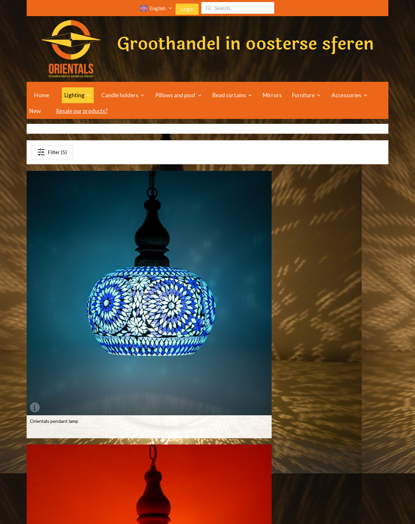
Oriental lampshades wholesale (62, 476)
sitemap (180, 512)
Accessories (349, 95)
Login (187, 9)
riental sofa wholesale (128, 454)
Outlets (255, 454)
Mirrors (272, 95)
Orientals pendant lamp (54, 262)
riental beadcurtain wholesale (136, 440)
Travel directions (264, 440)
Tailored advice (262, 447)
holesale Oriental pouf (202, 440)
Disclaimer (257, 476)
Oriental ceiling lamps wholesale (62, 454)
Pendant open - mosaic (53, 377)
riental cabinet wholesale (131, 469)
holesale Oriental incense (205, 462)
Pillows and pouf (178, 95)
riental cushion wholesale (132, 476)
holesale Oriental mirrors (204, 432)
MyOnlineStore (269, 512)
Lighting (77, 95)
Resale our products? (82, 110)
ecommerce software (215, 512)
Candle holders (123, 95)
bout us (258, 462)
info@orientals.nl (340, 469)
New (35, 110)
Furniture (306, 95)
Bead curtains (232, 95)
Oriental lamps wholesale (55, 432)
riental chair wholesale (129, 447)
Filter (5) (52, 152)
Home (41, 95)
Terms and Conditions (269, 469)
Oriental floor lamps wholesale (61, 469)
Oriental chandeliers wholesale (61, 447)
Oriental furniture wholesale (131, 432)
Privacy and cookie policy (272, 484)
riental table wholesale (129, 462)
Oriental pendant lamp (237, 262)
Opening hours (262, 432)
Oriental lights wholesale (55, 440)
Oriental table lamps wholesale (61, 462)
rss (192, 512)
